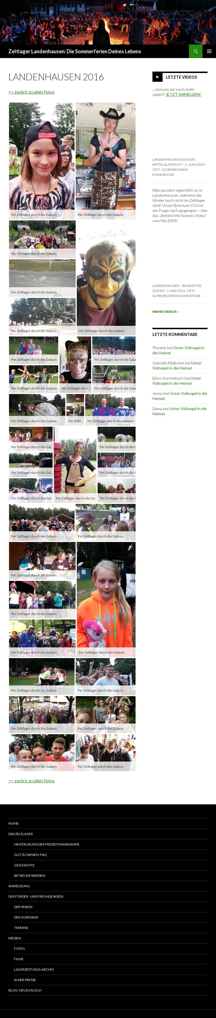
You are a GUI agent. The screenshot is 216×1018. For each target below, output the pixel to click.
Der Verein (23, 907)
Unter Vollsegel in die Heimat (177, 365)
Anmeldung (19, 886)
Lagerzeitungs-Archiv (34, 969)
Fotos (19, 948)
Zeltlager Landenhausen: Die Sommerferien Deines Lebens (74, 51)
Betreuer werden (29, 875)
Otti (156, 169)
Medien (14, 938)
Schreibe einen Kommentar (176, 296)
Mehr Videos (166, 311)
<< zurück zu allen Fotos (31, 91)
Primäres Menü (209, 51)
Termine (21, 928)
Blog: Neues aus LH (25, 990)
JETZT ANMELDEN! (183, 94)
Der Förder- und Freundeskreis (35, 896)
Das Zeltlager (20, 834)
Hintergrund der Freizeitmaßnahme (47, 844)
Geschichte (24, 865)
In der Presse (25, 980)
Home (13, 823)
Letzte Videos (181, 77)
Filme (19, 959)
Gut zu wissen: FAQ (30, 855)
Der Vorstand (26, 917)
